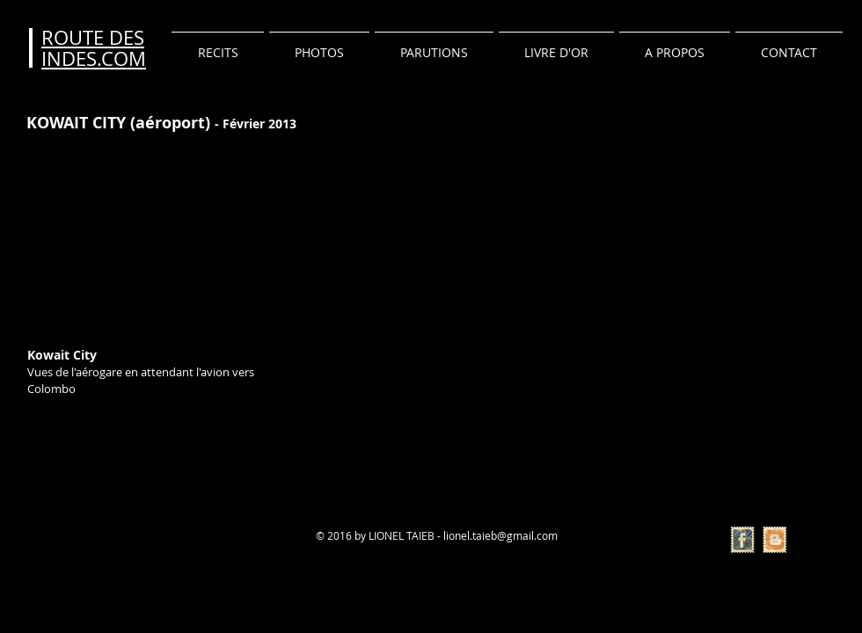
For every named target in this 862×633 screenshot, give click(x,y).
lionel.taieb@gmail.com (500, 535)
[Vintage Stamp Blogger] (775, 540)
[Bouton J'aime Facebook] (64, 534)
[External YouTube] (147, 238)
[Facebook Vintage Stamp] (742, 540)
